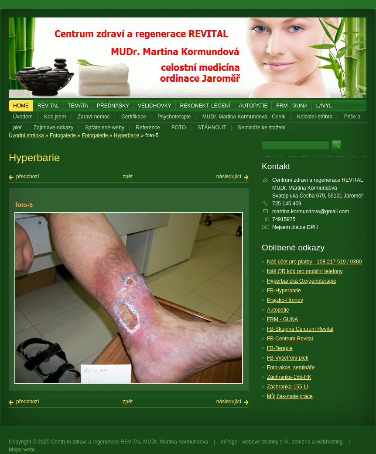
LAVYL (324, 106)
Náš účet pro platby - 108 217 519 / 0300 (314, 262)
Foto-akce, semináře (290, 367)
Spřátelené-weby (104, 128)
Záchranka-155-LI (287, 387)
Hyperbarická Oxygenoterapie (301, 281)
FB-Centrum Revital (290, 339)
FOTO (178, 128)
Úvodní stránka (26, 135)
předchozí (27, 176)
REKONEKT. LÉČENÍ (205, 106)
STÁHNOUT (212, 128)
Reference (148, 128)
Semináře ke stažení (261, 128)
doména (300, 442)
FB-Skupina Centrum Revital (300, 329)
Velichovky (154, 106)
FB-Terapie (280, 348)
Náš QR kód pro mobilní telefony (304, 271)
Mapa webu (22, 450)
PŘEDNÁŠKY (113, 106)
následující (228, 176)
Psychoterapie (174, 117)
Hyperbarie (127, 135)
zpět (128, 176)
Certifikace (133, 117)
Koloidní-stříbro (314, 117)
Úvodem (23, 117)
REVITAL (48, 106)
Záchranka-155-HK (289, 377)
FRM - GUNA (291, 106)
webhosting (329, 442)
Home (21, 106)
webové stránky (260, 442)
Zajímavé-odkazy (53, 128)
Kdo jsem (55, 117)
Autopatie (253, 106)
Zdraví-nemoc (94, 117)
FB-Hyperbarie (284, 291)
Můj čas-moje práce (290, 396)
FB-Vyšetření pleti (287, 358)
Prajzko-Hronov (285, 300)
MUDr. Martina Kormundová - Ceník (244, 117)
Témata (78, 106)
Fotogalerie (63, 135)
